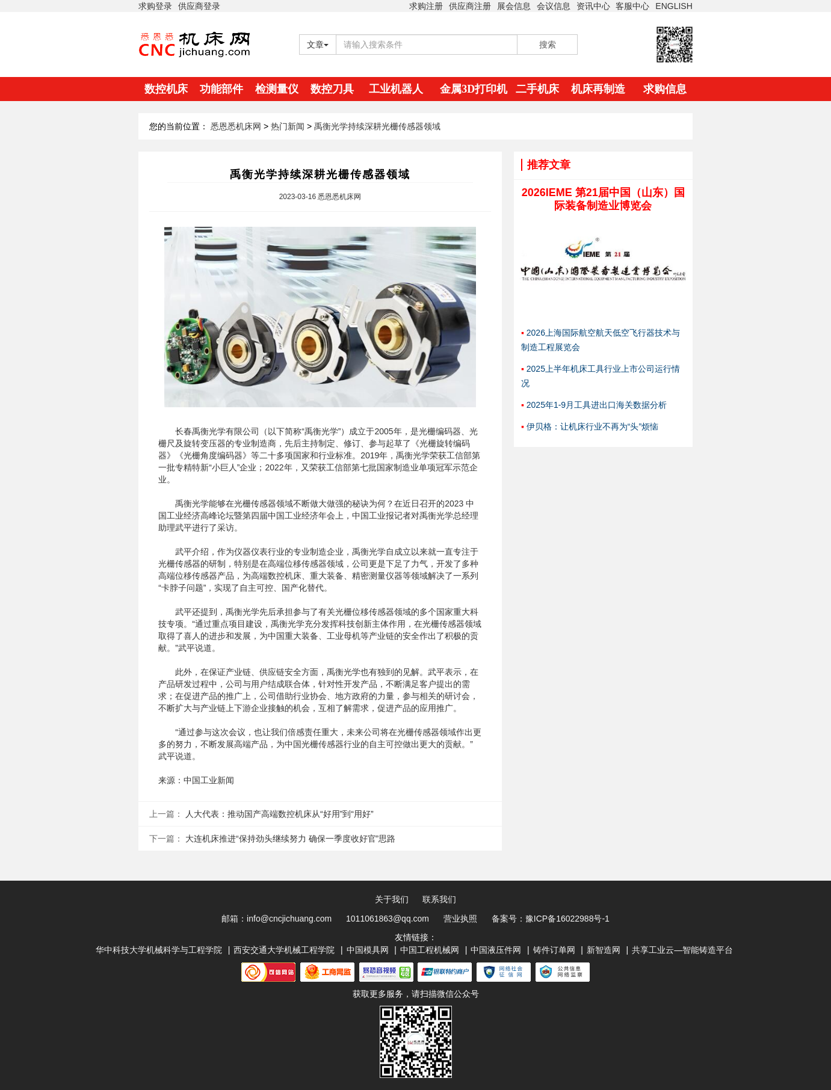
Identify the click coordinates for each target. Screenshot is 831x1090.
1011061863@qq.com (387, 918)
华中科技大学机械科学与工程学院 (159, 950)
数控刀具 (332, 89)
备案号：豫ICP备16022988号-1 (551, 918)
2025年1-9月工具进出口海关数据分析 (597, 405)
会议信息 (553, 6)
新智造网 (603, 950)
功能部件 (221, 89)
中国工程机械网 (429, 950)
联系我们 (439, 899)
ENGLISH (673, 6)
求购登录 (155, 6)
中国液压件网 (496, 950)
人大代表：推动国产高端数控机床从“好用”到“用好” (279, 814)
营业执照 (460, 918)
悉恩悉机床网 (236, 126)
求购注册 (426, 6)
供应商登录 (199, 6)
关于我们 (392, 899)
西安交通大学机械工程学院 (284, 950)
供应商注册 (470, 6)
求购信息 (665, 89)
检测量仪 (276, 89)
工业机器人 (396, 89)
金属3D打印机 (473, 89)
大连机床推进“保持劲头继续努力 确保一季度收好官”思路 (290, 838)
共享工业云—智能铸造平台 (682, 950)
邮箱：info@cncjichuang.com (276, 918)
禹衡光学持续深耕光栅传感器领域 (377, 126)
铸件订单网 (554, 950)
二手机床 (537, 89)
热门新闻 (287, 126)
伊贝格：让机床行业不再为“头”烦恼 (592, 426)
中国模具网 (368, 950)
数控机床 (166, 89)
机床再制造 (598, 89)
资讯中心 (593, 6)
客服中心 (632, 6)
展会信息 (514, 6)
